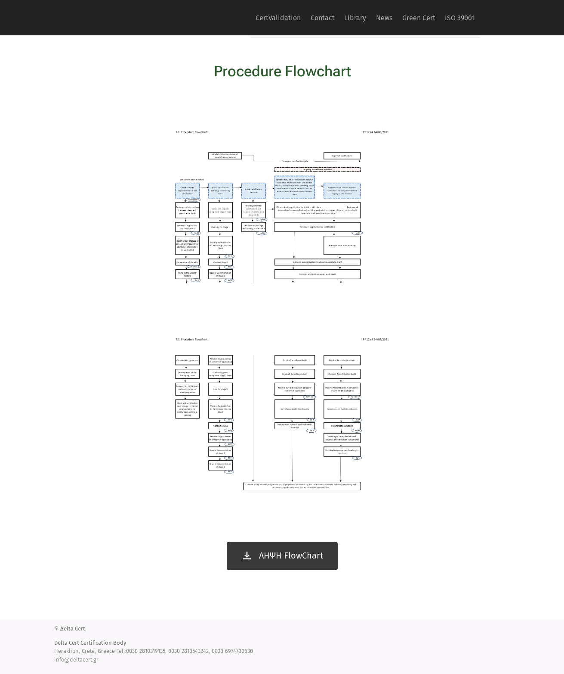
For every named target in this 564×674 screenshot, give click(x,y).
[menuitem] (246, 17)
